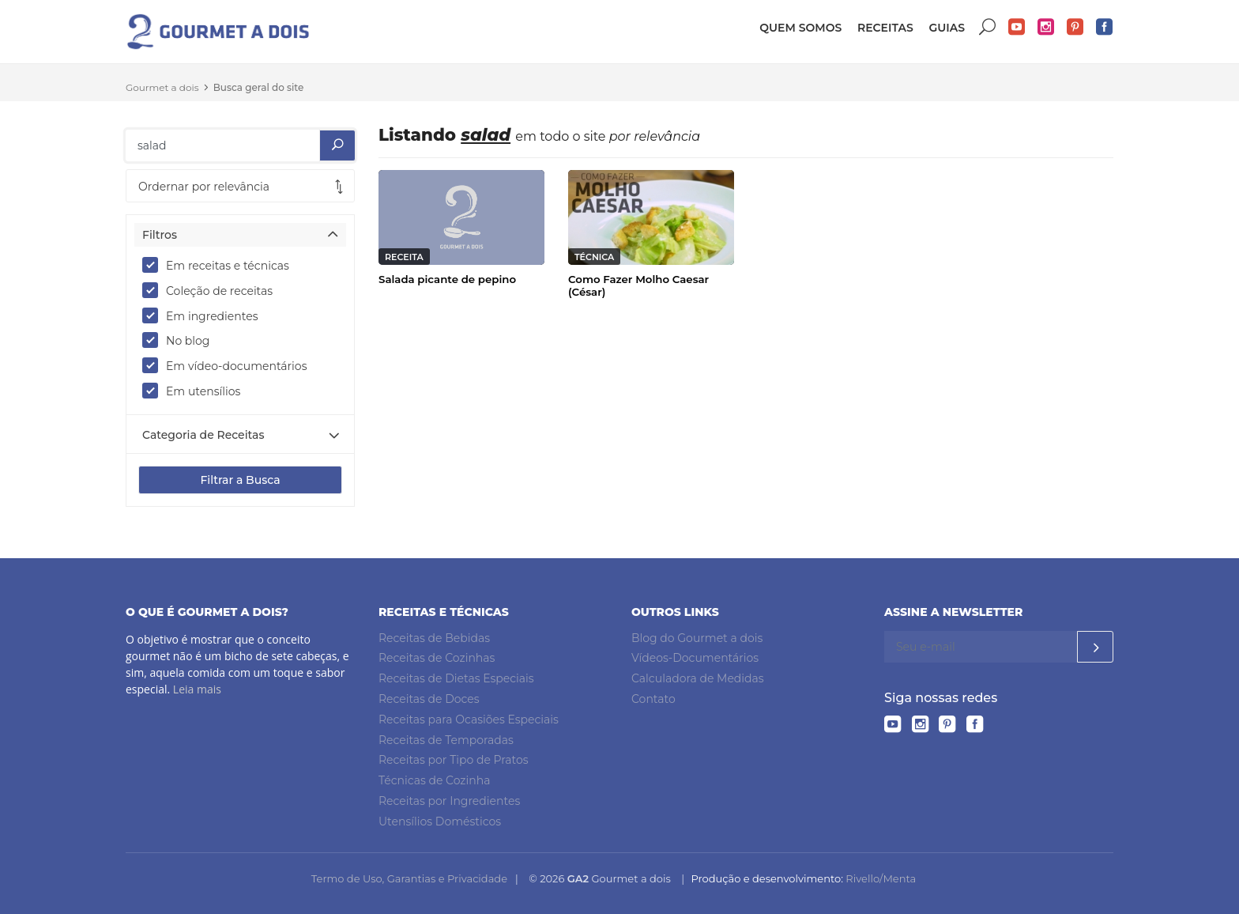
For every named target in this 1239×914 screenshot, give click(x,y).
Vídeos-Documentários (695, 658)
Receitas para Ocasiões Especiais (468, 719)
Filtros (159, 235)
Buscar (987, 27)
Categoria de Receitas (203, 435)
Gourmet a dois (162, 87)
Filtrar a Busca (240, 480)
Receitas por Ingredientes (449, 801)
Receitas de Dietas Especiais (456, 678)
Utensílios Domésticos (439, 821)
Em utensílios (196, 390)
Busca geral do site (258, 87)
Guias (946, 28)
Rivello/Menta (880, 878)
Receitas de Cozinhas (436, 658)
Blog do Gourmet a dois (697, 638)
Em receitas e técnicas (220, 265)
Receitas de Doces (429, 699)
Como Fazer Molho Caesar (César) (638, 285)
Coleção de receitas (212, 290)
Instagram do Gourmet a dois (1046, 27)
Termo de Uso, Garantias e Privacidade (409, 878)
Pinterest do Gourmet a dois (1075, 27)
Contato (653, 699)
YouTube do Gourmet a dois (1017, 27)
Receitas (885, 28)
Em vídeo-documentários (229, 365)
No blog (181, 340)
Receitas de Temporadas (446, 740)
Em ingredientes (205, 315)
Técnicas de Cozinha (434, 780)
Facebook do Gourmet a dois (1104, 27)
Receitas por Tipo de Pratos (453, 760)
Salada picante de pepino (447, 279)
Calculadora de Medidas (697, 678)
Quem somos (800, 28)
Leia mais (197, 689)
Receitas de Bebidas (434, 638)
